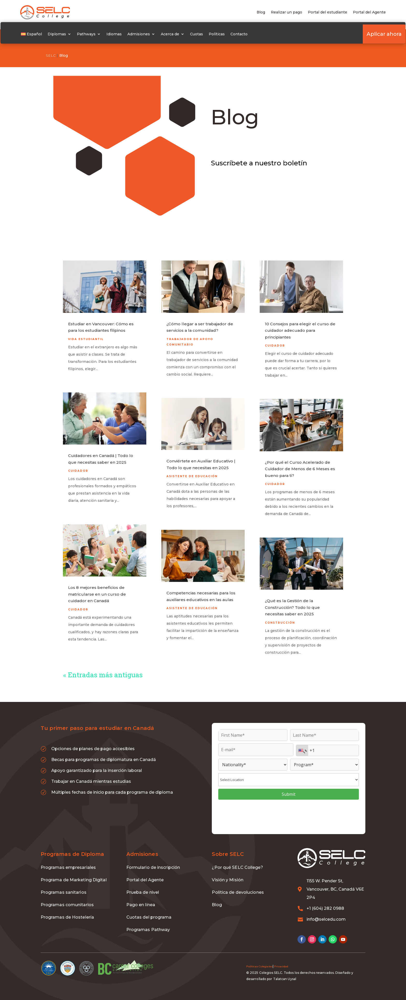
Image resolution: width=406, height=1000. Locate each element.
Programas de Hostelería (67, 910)
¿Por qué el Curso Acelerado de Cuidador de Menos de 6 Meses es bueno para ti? (300, 462)
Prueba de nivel (142, 885)
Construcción (280, 616)
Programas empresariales (68, 860)
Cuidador (78, 464)
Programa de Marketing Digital (74, 873)
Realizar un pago (286, 12)
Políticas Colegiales (259, 960)
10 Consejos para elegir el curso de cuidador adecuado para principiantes (300, 324)
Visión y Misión (227, 873)
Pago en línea (140, 898)
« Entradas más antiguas (103, 668)
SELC (51, 55)
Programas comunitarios (67, 898)
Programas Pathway (148, 923)
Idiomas (121, 35)
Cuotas (203, 35)
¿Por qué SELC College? (237, 860)
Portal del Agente (369, 12)
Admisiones (146, 35)
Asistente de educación (192, 469)
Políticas (224, 35)
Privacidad (281, 960)
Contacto (246, 35)
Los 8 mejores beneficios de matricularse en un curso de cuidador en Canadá (97, 588)
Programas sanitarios (63, 885)
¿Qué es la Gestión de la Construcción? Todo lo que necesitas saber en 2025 (292, 601)
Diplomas (64, 35)
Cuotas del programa (149, 910)
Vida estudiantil (86, 332)
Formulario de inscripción (153, 860)
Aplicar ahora (364, 35)
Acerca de (177, 35)
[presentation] (288, 808)
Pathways (93, 35)
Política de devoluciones (238, 885)
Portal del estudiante (327, 12)
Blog (261, 12)
